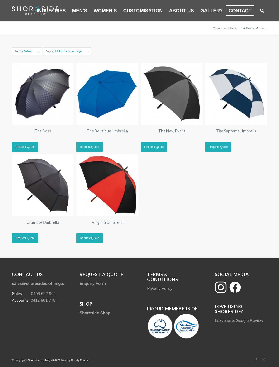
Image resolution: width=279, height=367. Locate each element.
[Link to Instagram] (263, 359)
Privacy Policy (159, 288)
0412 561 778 (43, 300)
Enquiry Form (93, 283)
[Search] (262, 10)
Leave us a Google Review (239, 320)
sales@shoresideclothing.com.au (44, 283)
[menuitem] (51, 10)
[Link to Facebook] (256, 359)
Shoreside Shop (95, 313)
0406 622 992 (43, 294)
